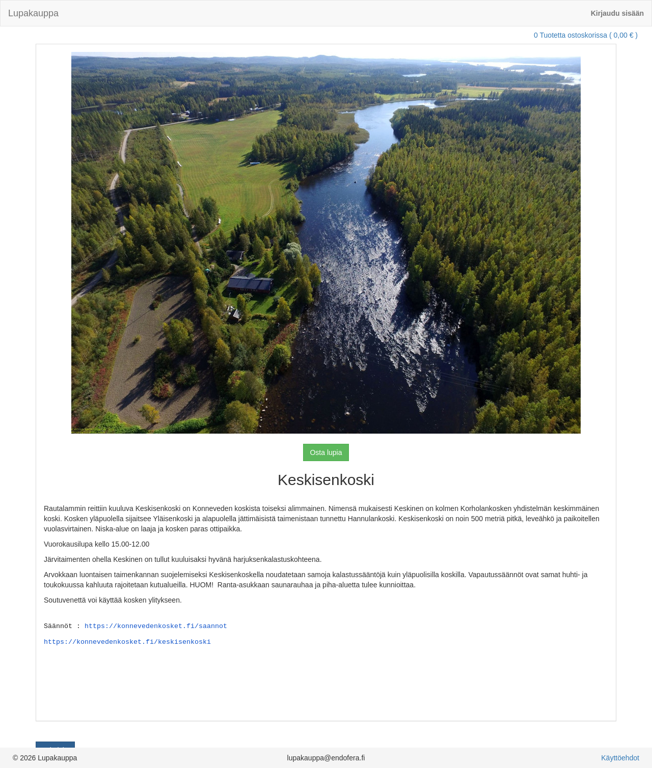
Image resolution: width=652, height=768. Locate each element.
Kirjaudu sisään (617, 13)
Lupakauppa (33, 13)
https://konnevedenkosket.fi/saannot (156, 625)
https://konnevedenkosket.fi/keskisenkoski (127, 640)
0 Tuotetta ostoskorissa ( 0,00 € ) (586, 35)
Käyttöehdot (620, 758)
